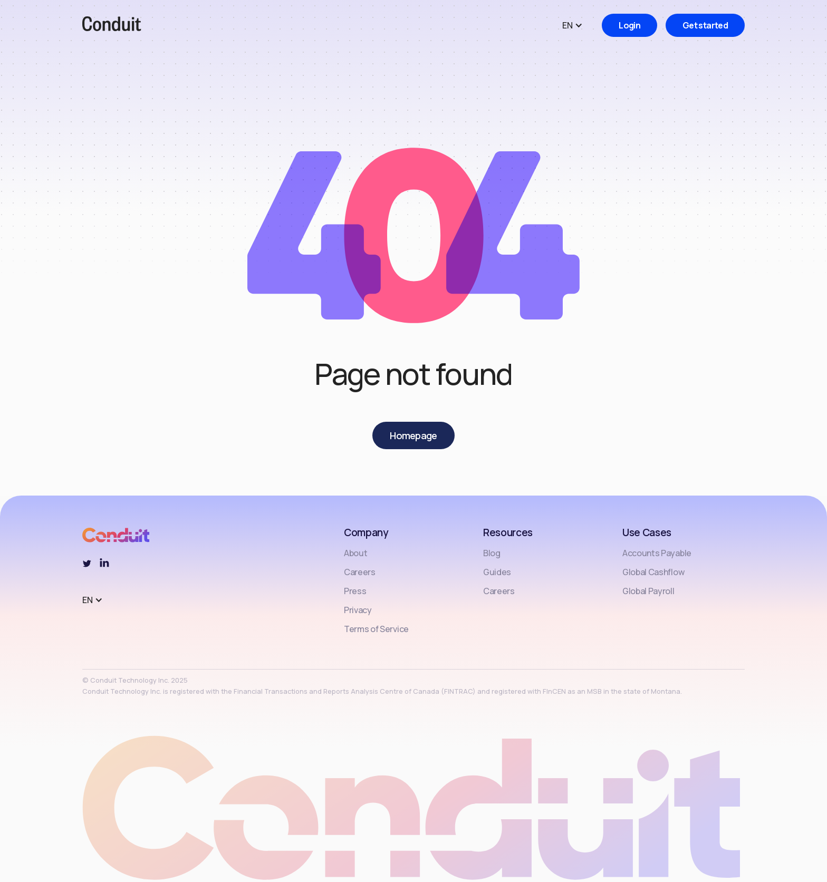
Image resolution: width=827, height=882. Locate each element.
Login (629, 25)
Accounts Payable (656, 553)
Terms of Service (376, 629)
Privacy (358, 610)
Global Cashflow (653, 572)
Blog (492, 553)
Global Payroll (648, 591)
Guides (497, 572)
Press (355, 591)
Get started (705, 25)
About (355, 553)
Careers (360, 572)
